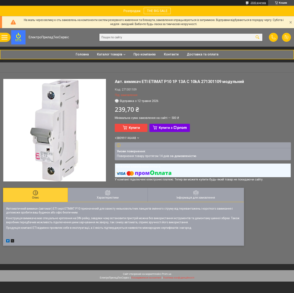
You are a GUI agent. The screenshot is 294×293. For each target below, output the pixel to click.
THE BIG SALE (157, 11)
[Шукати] (257, 37)
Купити (134, 128)
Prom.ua (166, 274)
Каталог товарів (109, 54)
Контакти (171, 54)
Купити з (173, 128)
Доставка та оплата (202, 54)
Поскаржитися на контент (146, 277)
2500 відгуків (258, 2)
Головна (82, 54)
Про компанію (145, 54)
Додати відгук (286, 37)
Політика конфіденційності (178, 277)
